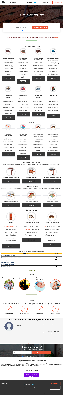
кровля (55, 73)
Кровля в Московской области (30, 343)
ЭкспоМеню (4, 383)
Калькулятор (45, 2)
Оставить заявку (58, 2)
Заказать (8, 78)
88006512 (30, 2)
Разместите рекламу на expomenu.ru (31, 375)
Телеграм (56, 37)
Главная (16, 343)
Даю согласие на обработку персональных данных (31, 30)
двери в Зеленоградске (8, 226)
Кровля (21, 343)
